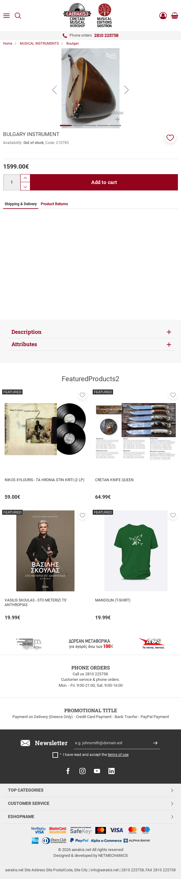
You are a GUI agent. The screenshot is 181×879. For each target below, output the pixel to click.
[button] (170, 137)
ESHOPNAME (21, 816)
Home (7, 44)
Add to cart (104, 182)
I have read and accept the (95, 755)
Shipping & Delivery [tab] (21, 204)
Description (26, 331)
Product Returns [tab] (54, 204)
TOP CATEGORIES (26, 790)
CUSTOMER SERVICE (28, 803)
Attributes (24, 344)
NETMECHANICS (113, 855)
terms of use (118, 755)
